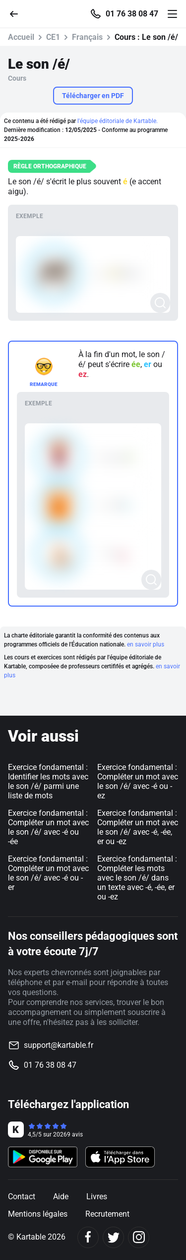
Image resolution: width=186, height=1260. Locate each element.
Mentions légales (37, 1214)
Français (87, 37)
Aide (60, 1196)
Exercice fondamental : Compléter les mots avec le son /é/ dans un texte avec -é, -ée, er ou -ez (137, 877)
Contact (21, 1196)
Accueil (21, 37)
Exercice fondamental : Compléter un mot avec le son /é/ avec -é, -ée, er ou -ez (137, 827)
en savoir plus (145, 644)
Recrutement (107, 1214)
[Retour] (18, 13)
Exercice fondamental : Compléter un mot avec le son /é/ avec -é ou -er (48, 873)
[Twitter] (113, 1237)
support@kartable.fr (58, 1045)
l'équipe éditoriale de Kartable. (117, 121)
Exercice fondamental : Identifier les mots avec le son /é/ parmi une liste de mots (48, 781)
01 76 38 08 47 (132, 14)
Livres (96, 1196)
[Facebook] (88, 1237)
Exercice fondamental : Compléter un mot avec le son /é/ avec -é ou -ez (137, 781)
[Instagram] (138, 1237)
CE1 (53, 37)
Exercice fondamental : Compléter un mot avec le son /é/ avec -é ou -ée (48, 827)
